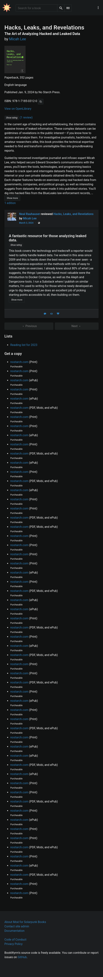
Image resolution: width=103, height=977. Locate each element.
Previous (29, 326)
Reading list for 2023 (23, 345)
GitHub (22, 957)
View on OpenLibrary (17, 108)
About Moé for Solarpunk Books (25, 922)
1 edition (10, 203)
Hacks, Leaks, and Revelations (73, 214)
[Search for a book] (36, 8)
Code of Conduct (15, 939)
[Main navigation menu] (98, 7)
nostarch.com (19, 362)
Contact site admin (16, 926)
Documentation (14, 930)
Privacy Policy (13, 944)
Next (77, 326)
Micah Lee (30, 218)
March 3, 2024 (26, 223)
